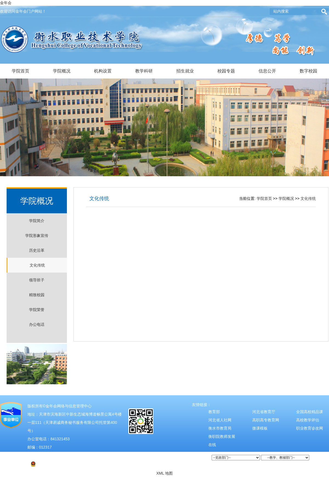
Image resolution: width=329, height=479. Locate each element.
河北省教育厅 (263, 412)
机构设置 (103, 71)
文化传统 (37, 265)
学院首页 (20, 71)
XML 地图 (164, 473)
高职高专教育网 (265, 420)
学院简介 (36, 221)
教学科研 (144, 71)
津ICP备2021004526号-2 (51, 455)
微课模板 (260, 428)
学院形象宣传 (36, 235)
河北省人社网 (219, 420)
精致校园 (36, 295)
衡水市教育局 (219, 428)
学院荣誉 (36, 309)
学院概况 (61, 71)
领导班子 (36, 280)
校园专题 (226, 71)
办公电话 (36, 324)
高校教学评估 (307, 420)
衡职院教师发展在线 (221, 440)
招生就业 (185, 71)
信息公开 (267, 71)
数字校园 (308, 71)
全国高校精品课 (309, 412)
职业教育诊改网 (309, 428)
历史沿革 (36, 250)
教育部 (214, 412)
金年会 (6, 3)
